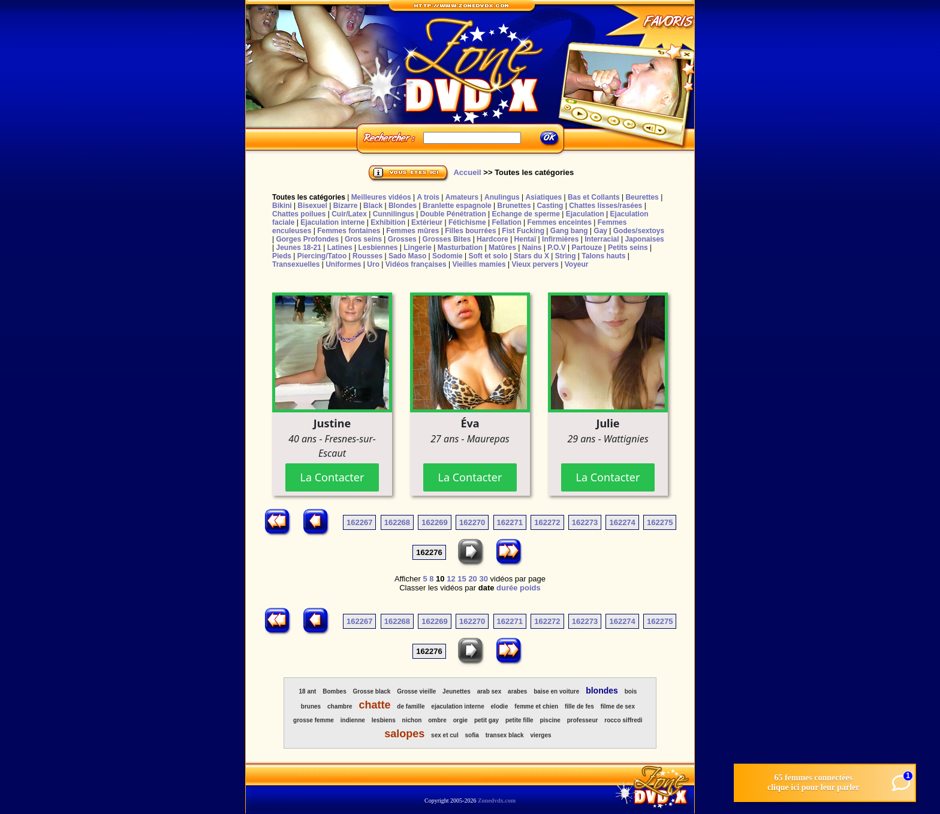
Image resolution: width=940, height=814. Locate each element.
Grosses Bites (447, 239)
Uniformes (343, 264)
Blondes (402, 205)
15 (461, 578)
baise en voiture (556, 691)
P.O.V (556, 247)
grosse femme (313, 720)
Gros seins (363, 239)
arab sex (489, 691)
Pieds (281, 256)
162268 (397, 522)
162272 (547, 522)
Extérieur (426, 222)
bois (631, 691)
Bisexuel (312, 205)
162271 (510, 522)
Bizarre (345, 205)
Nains (532, 247)
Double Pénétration (453, 214)
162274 (622, 522)
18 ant (308, 691)
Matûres (502, 247)
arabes (517, 691)
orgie (460, 720)
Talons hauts (603, 256)
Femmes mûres (412, 231)
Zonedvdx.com (497, 800)
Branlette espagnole (457, 205)
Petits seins (628, 247)
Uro (373, 264)
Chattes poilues (299, 214)
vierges (541, 735)
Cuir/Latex (349, 214)
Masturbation (460, 247)
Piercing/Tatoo (322, 256)
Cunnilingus (393, 214)
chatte (375, 705)
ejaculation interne (457, 706)
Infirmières (560, 239)
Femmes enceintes (560, 222)
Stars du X (531, 256)
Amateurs (461, 197)
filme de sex (618, 706)
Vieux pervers (535, 264)
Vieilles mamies (478, 264)
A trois (428, 197)
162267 (359, 522)
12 (451, 578)
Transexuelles (296, 264)
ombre (437, 720)
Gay (600, 231)
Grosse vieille (416, 691)
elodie (499, 706)
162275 (660, 522)
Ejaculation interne (332, 222)
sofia (472, 735)
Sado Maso (407, 256)
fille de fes (579, 706)
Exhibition (387, 222)
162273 (585, 522)
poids (530, 587)
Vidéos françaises (416, 264)
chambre (339, 706)
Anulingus (502, 197)
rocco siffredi (623, 720)
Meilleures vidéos (381, 197)
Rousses (367, 256)
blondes (602, 690)
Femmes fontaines (348, 231)
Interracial (602, 239)
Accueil (467, 172)
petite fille (519, 720)
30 (483, 578)
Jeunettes (456, 691)
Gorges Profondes (307, 239)
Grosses (402, 239)
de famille (410, 706)
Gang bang (569, 231)
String (565, 256)
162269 (434, 522)
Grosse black (372, 691)
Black (372, 205)
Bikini (282, 205)
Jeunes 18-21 (298, 247)
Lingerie (417, 247)
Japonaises (644, 239)
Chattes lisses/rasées (605, 205)
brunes (311, 706)
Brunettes (514, 205)
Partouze (586, 247)
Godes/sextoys (638, 231)
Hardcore (492, 239)
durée (506, 587)
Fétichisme (467, 222)
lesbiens (384, 720)
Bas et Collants (594, 197)
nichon (412, 720)
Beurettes (641, 197)
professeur (582, 720)
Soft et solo (488, 256)
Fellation (506, 222)
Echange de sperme (526, 214)
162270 (472, 522)
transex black (505, 735)
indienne (353, 720)
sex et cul (445, 735)
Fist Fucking (523, 231)
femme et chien (536, 706)
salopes (404, 734)
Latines (339, 247)
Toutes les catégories (308, 197)
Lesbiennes (377, 247)
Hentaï (525, 239)
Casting (550, 205)
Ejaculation (585, 214)
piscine (550, 720)
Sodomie (447, 256)
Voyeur (577, 264)
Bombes (334, 691)
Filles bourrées (470, 231)
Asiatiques (543, 197)
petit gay (486, 720)
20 (472, 578)
